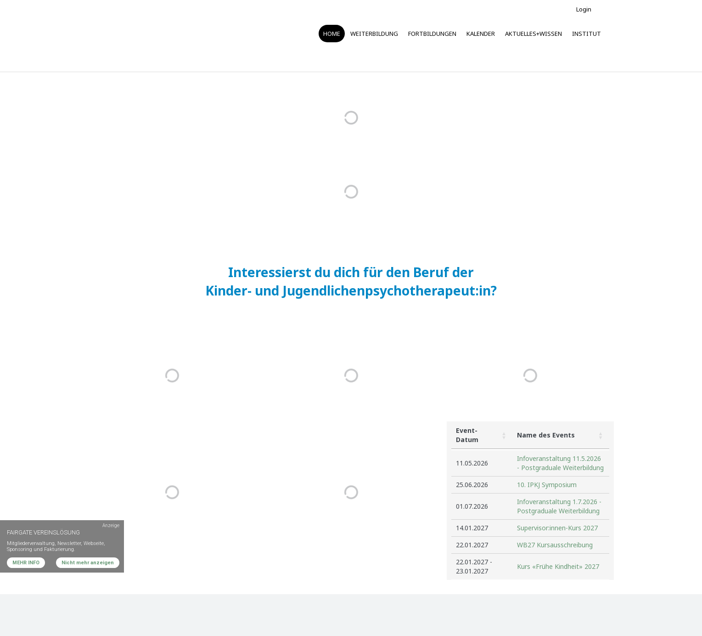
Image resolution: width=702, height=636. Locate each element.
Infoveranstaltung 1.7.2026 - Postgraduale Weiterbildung (559, 506)
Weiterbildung (374, 33)
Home (331, 33)
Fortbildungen (432, 33)
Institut (586, 33)
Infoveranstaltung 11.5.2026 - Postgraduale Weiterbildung (560, 463)
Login (583, 9)
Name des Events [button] (546, 435)
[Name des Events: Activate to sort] (560, 435)
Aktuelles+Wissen (533, 33)
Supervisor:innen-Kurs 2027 (557, 527)
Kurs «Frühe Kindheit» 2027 (558, 566)
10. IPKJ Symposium (547, 484)
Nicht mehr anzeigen (88, 563)
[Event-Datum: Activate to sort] (481, 435)
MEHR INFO (25, 563)
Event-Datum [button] (467, 435)
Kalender (480, 33)
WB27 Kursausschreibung (555, 544)
